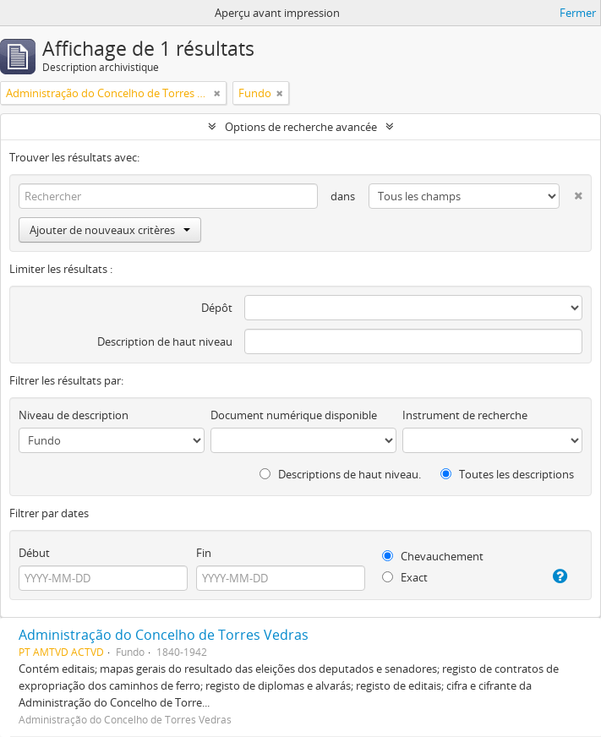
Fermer (578, 12)
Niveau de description (73, 415)
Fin (203, 552)
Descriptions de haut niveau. (340, 474)
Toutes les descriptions (507, 474)
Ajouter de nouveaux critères (110, 229)
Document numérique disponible (293, 415)
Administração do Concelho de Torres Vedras (164, 634)
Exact (405, 577)
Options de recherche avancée (301, 126)
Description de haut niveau (164, 341)
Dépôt (216, 307)
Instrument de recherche (464, 415)
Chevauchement (433, 556)
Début (34, 552)
